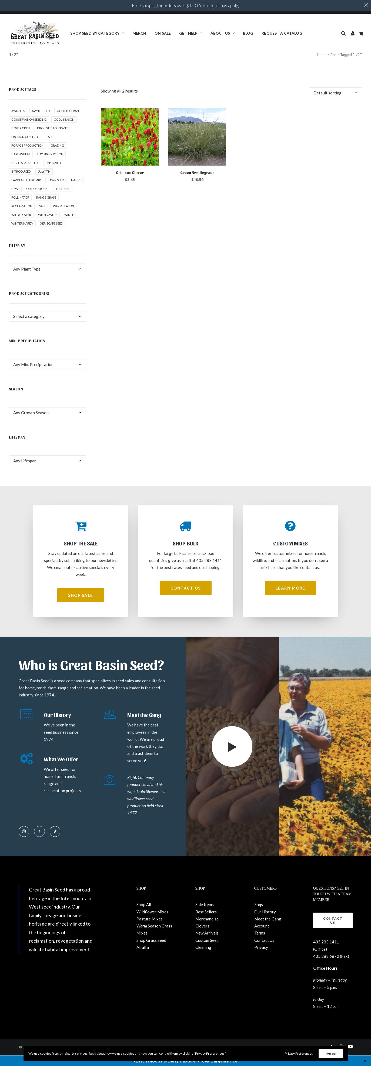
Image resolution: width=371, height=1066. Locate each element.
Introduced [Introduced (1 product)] (21, 182)
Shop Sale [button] (80, 606)
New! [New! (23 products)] (15, 199)
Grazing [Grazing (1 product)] (57, 156)
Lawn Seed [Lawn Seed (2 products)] (56, 191)
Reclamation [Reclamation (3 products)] (21, 217)
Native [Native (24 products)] (76, 191)
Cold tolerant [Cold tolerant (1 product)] (69, 121)
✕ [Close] (365, 1060)
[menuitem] (97, 33)
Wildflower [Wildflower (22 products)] (21, 225)
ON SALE (163, 33)
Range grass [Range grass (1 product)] (46, 208)
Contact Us (264, 950)
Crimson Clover (130, 183)
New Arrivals (207, 943)
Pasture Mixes (149, 929)
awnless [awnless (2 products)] (18, 121)
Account (261, 936)
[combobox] (47, 279)
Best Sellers (206, 922)
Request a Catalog (282, 33)
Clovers (202, 936)
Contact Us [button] (186, 598)
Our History (265, 922)
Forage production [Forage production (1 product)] (27, 156)
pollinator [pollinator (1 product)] (20, 208)
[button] (344, 33)
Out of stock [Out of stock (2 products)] (37, 199)
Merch (139, 33)
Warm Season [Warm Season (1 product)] (63, 217)
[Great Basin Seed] (35, 33)
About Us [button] (222, 33)
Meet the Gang (267, 929)
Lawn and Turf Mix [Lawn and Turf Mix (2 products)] (26, 191)
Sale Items (204, 915)
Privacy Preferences (299, 1053)
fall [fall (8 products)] (49, 147)
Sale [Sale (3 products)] (42, 217)
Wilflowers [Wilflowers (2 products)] (47, 225)
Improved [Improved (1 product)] (53, 173)
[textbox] (47, 279)
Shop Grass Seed (151, 950)
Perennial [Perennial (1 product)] (62, 199)
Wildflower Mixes (152, 922)
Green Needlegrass (197, 183)
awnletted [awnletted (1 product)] (41, 121)
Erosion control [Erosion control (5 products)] (25, 147)
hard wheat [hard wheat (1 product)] (20, 165)
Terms (259, 943)
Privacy (261, 957)
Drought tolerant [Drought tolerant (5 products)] (52, 139)
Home (321, 65)
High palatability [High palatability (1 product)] (25, 173)
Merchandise (207, 929)
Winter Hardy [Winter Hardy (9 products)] (22, 234)
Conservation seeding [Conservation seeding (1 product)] (29, 130)
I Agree (331, 1053)
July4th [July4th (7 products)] (44, 182)
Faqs (258, 915)
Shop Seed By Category (97, 33)
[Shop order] (335, 103)
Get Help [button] (190, 33)
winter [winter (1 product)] (70, 225)
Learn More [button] (290, 598)
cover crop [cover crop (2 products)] (20, 139)
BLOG (248, 33)
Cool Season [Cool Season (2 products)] (64, 130)
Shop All (143, 915)
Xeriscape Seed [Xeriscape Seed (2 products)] (51, 234)
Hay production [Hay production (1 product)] (50, 165)
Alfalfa (142, 957)
